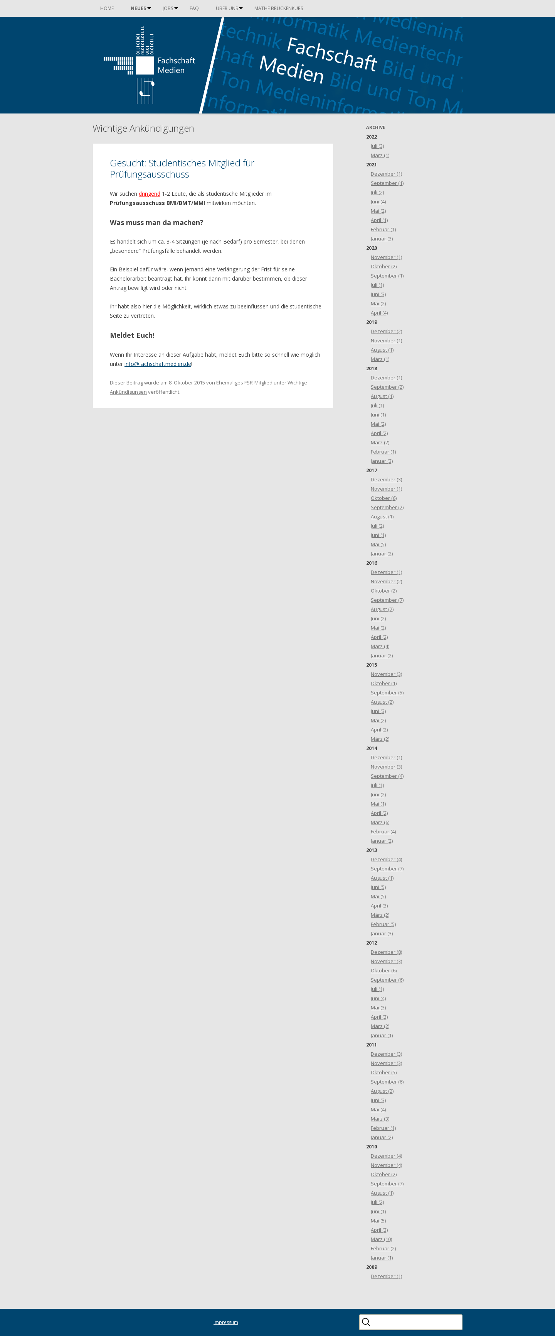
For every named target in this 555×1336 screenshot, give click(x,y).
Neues (138, 8)
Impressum (226, 1322)
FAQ (194, 8)
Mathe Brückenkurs (278, 8)
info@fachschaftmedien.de (157, 363)
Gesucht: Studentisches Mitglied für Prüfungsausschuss (182, 168)
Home (107, 8)
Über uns (227, 8)
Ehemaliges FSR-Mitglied (244, 382)
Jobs (168, 8)
